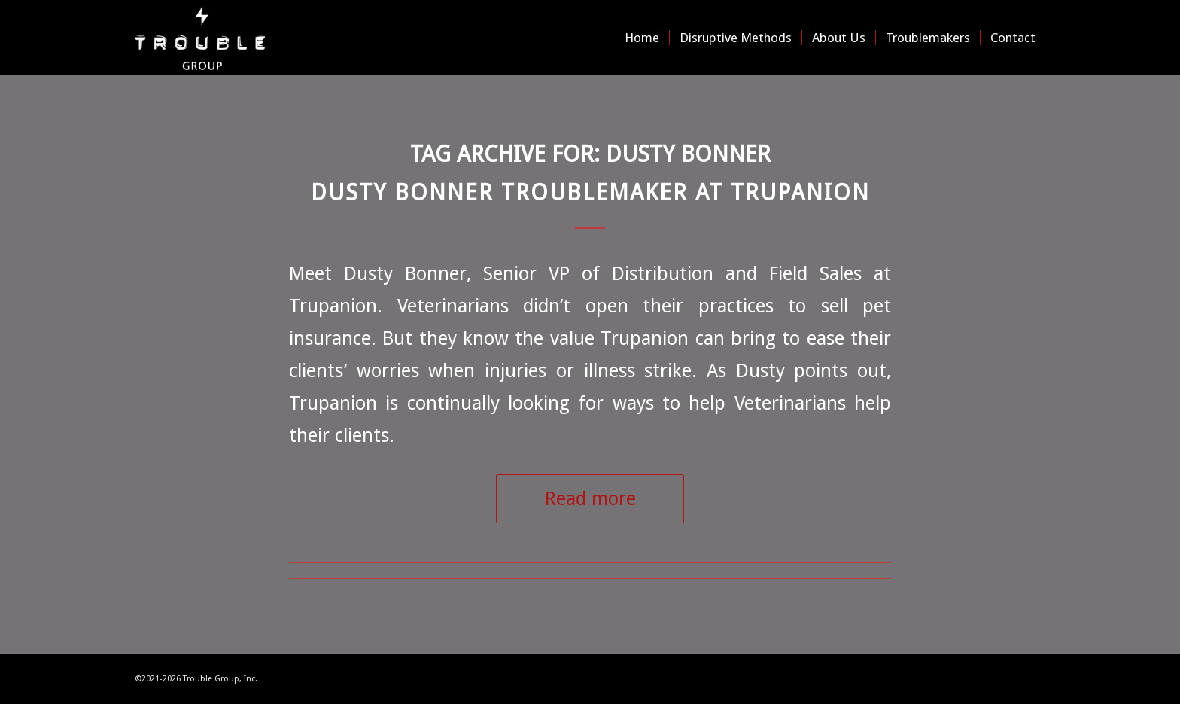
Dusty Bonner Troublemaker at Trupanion (590, 192)
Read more (590, 498)
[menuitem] (642, 37)
